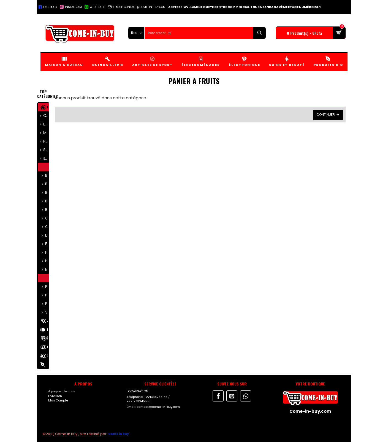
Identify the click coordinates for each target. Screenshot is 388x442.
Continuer (325, 114)
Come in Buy (118, 434)
